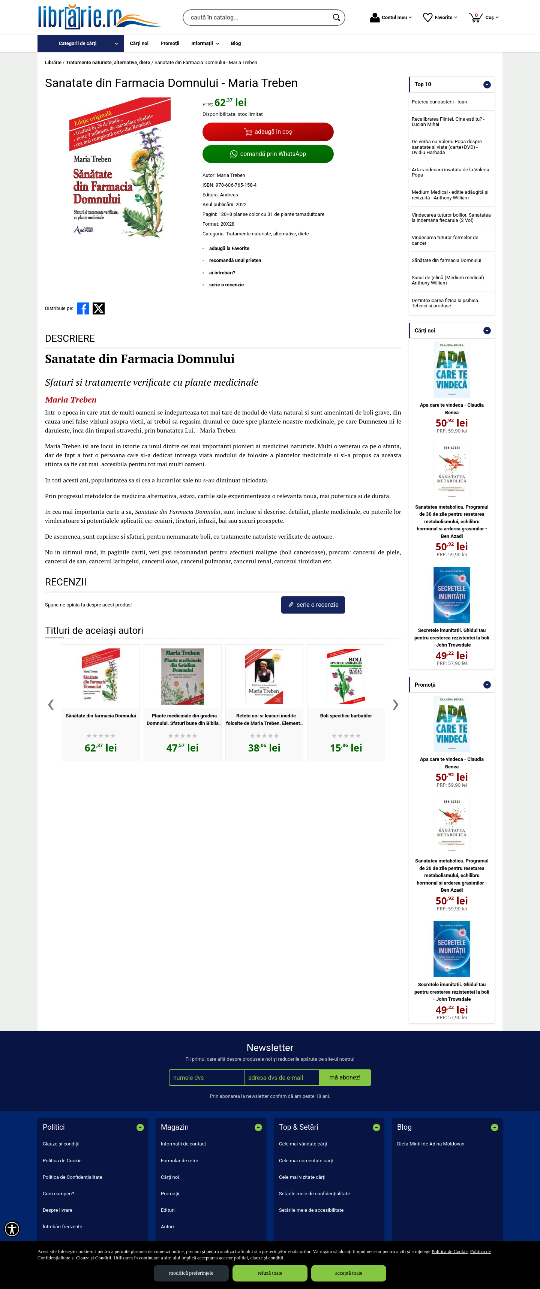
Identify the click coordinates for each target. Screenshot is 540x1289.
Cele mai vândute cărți (303, 1144)
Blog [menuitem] (236, 43)
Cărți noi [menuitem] (139, 43)
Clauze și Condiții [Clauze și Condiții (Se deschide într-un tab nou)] (93, 1258)
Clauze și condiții (61, 1144)
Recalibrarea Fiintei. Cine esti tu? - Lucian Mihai (448, 121)
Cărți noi (170, 1177)
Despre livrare (57, 1210)
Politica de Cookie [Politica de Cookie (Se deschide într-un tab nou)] (450, 1251)
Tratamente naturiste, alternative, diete (267, 234)
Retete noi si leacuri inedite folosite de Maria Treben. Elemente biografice (264, 723)
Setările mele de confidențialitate (314, 1193)
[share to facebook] (83, 308)
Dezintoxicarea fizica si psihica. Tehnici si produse (445, 303)
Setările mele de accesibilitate (311, 1210)
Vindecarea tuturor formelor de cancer (445, 240)
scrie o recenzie (226, 284)
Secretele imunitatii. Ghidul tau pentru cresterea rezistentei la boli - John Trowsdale (451, 637)
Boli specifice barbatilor (346, 716)
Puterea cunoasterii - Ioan (439, 102)
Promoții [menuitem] (169, 43)
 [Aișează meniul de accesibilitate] (12, 1229)
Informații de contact (183, 1144)
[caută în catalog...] (256, 17)
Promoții (170, 1193)
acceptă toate (349, 1273)
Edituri (168, 1210)
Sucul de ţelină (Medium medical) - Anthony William (449, 280)
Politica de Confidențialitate (72, 1177)
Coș (483, 17)
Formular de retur (179, 1160)
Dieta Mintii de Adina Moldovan (431, 1144)
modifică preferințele (191, 1273)
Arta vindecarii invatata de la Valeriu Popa (450, 172)
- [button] (487, 84)
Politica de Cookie (62, 1160)
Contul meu (391, 17)
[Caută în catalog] (337, 17)
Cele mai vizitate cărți (302, 1177)
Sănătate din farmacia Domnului (101, 716)
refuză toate (270, 1273)
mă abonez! (345, 1077)
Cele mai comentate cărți (306, 1160)
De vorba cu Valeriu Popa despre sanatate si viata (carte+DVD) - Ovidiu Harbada (447, 147)
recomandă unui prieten (235, 260)
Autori (167, 1226)
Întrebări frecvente (62, 1226)
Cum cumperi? (58, 1193)
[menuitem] (81, 43)
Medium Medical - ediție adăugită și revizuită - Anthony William (450, 194)
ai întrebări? (222, 272)
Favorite (440, 17)
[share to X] (99, 308)
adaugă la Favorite (229, 248)
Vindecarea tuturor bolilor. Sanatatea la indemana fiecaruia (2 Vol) (451, 217)
